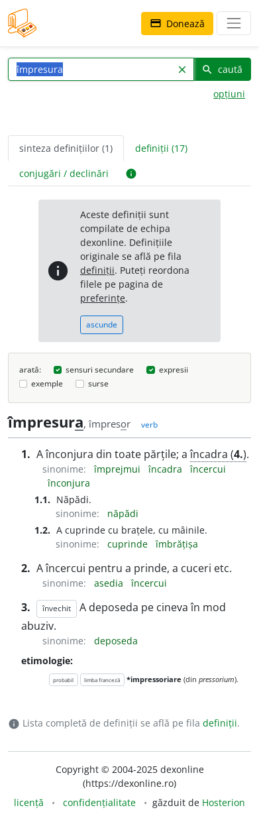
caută (221, 69)
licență (29, 802)
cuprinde (128, 544)
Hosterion (223, 802)
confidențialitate (99, 802)
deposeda (116, 640)
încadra (166, 469)
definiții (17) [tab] (161, 148)
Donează (177, 23)
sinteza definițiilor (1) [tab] (66, 148)
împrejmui (118, 469)
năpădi (122, 513)
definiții (97, 270)
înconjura (69, 483)
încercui (208, 469)
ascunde (101, 324)
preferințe (102, 298)
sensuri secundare (100, 369)
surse (98, 383)
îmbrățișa (177, 544)
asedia (110, 583)
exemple (47, 383)
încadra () (218, 454)
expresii (173, 369)
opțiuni (229, 94)
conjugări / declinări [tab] (64, 173)
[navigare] (234, 23)
